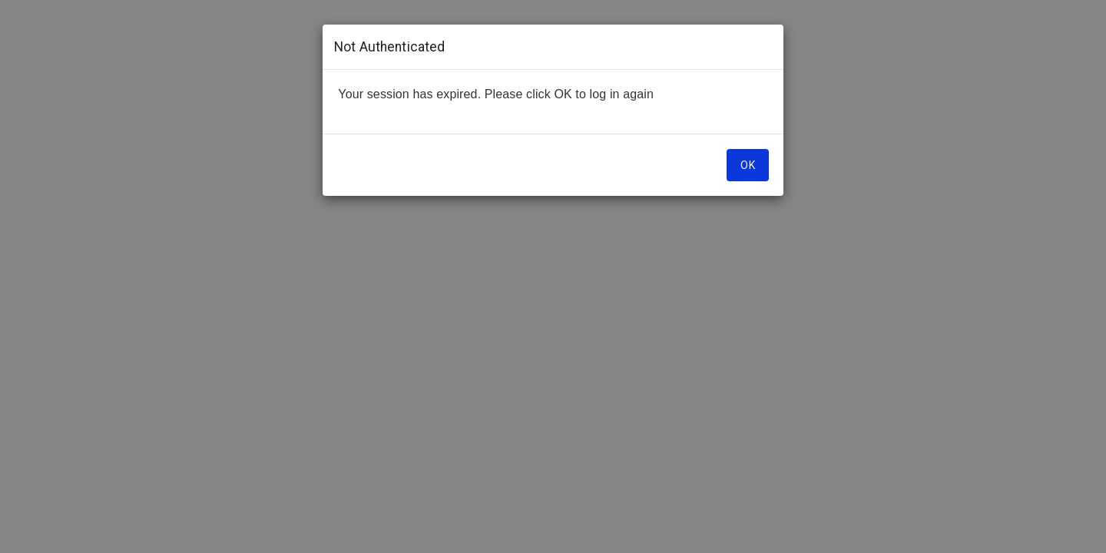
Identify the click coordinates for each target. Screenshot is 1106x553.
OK (748, 165)
